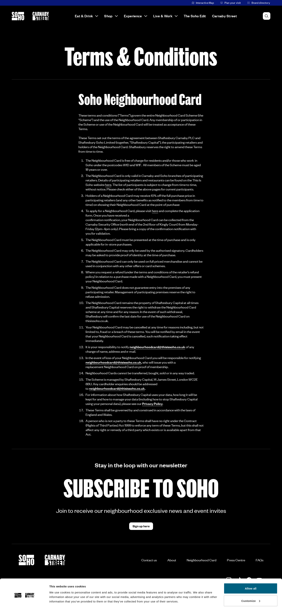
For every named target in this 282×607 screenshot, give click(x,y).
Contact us (149, 560)
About (171, 560)
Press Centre (236, 560)
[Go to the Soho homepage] (18, 16)
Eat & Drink (86, 16)
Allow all (250, 572)
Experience (135, 16)
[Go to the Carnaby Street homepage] (41, 16)
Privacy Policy (152, 403)
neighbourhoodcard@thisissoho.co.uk (157, 347)
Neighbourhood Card (201, 560)
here (108, 184)
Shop (111, 16)
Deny (250, 597)
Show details (58, 595)
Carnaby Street (224, 16)
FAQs (259, 560)
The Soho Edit (195, 16)
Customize (250, 584)
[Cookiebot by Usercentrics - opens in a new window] (24, 599)
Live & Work (165, 16)
